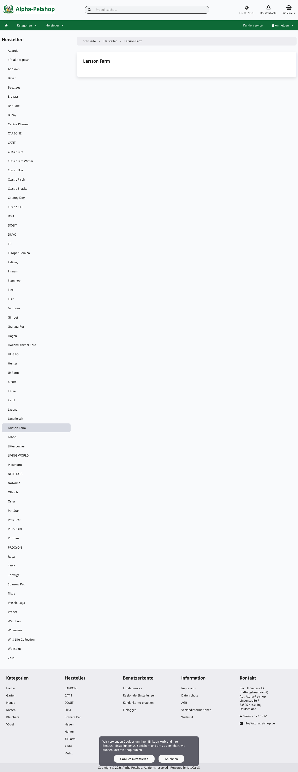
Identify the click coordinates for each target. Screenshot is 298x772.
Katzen (11, 710)
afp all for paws (18, 59)
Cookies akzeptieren (134, 759)
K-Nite (12, 382)
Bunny (12, 115)
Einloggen (129, 710)
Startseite (89, 41)
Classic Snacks (17, 188)
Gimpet (13, 317)
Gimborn (14, 308)
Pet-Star (13, 510)
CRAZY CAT (15, 207)
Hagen (12, 336)
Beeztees (14, 87)
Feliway (13, 262)
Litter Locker (16, 446)
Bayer (12, 78)
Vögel (10, 724)
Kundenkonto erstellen (138, 702)
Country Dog (16, 197)
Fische (10, 688)
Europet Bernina (19, 253)
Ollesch (13, 492)
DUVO (12, 234)
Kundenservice (253, 25)
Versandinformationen (196, 710)
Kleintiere (12, 717)
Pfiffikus (13, 538)
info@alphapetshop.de (259, 723)
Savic (11, 566)
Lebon (12, 437)
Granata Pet (16, 326)
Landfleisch (15, 418)
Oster (11, 501)
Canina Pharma (18, 124)
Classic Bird (15, 151)
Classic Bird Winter (20, 161)
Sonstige (13, 575)
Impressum (188, 688)
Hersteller (52, 25)
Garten (10, 695)
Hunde (10, 702)
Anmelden (280, 25)
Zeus (11, 658)
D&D (11, 216)
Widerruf (187, 717)
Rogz (11, 556)
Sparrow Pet (16, 584)
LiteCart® (193, 767)
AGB (184, 702)
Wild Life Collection (21, 639)
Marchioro (15, 464)
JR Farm (13, 372)
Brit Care (14, 106)
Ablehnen (171, 759)
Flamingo (14, 280)
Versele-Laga (16, 602)
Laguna (13, 409)
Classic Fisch (16, 179)
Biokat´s (13, 96)
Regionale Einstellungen (139, 695)
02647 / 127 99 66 (255, 716)
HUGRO (13, 354)
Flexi (11, 289)
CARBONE (15, 133)
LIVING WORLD (18, 455)
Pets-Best (14, 519)
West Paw (14, 621)
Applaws (13, 69)
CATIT (12, 142)
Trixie (11, 593)
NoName (14, 483)
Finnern (13, 271)
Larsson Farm (17, 428)
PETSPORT (15, 529)
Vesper (12, 612)
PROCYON (15, 547)
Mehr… (69, 753)
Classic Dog (15, 170)
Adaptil (13, 50)
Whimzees (15, 630)
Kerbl (11, 400)
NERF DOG (15, 474)
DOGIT (12, 225)
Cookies (129, 741)
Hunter (12, 363)
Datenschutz (189, 695)
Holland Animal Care (22, 345)
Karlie (12, 391)
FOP (11, 299)
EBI (10, 244)
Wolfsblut (14, 648)
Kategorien (24, 25)
